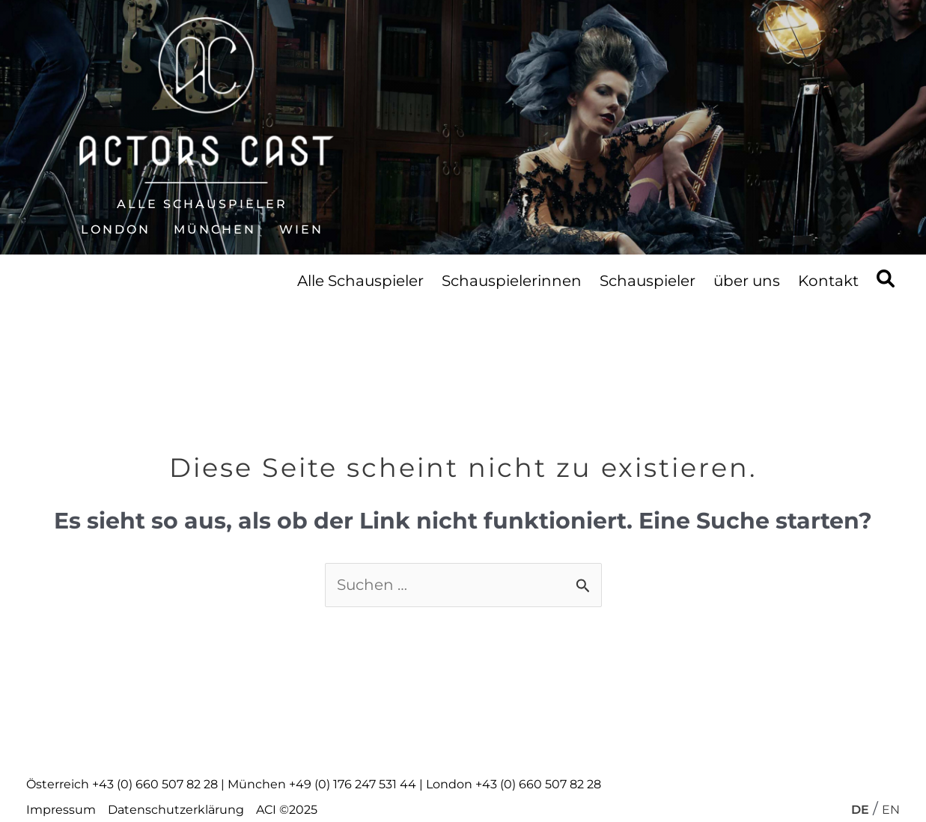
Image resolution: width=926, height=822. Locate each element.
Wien (301, 229)
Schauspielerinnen (512, 281)
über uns (746, 281)
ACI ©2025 (286, 810)
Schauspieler (647, 281)
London (115, 229)
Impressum (61, 810)
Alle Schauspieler (202, 204)
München (215, 229)
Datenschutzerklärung (176, 810)
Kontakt (828, 281)
